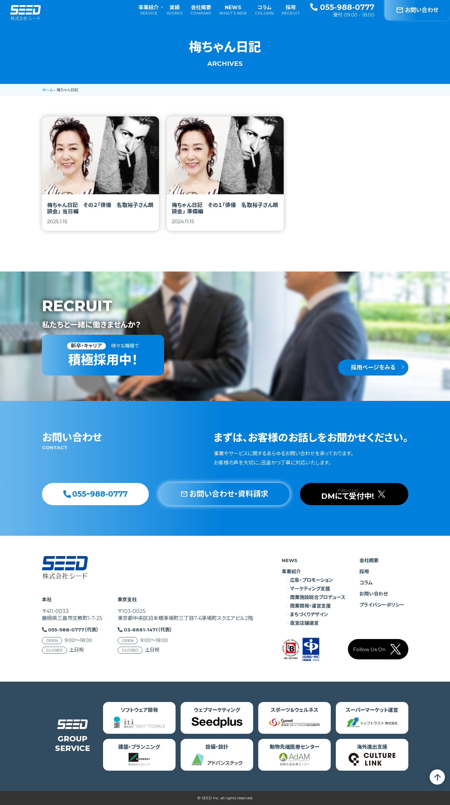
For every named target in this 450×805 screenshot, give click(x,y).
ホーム (47, 89)
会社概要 (200, 10)
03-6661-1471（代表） (148, 630)
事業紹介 (148, 10)
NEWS (233, 10)
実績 (174, 10)
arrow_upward (437, 777)
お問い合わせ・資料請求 (224, 494)
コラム (264, 10)
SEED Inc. (210, 797)
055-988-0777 (342, 7)
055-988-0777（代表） (73, 630)
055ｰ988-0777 (95, 494)
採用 (290, 10)
